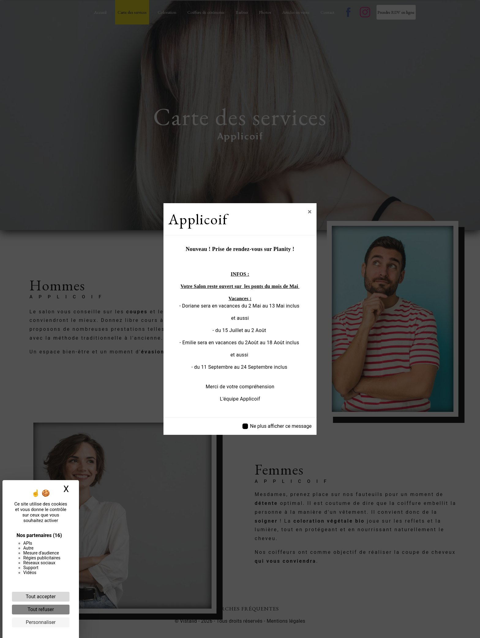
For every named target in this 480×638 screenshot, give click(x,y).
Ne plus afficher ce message (281, 426)
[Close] (310, 211)
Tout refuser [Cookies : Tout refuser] (41, 609)
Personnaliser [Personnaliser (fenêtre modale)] (41, 622)
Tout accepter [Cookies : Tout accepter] (41, 596)
